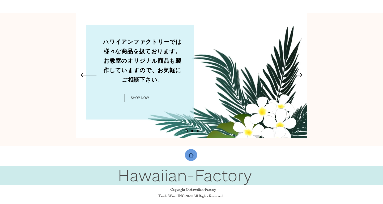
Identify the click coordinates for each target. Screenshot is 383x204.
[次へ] (294, 75)
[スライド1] (186, 131)
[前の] (89, 75)
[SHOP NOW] (139, 98)
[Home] (191, 155)
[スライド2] (192, 131)
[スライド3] (198, 131)
